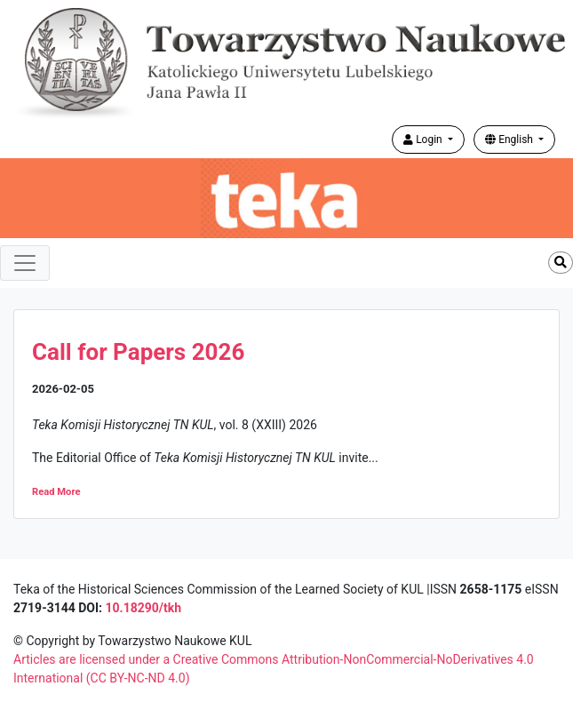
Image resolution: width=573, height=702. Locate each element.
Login (424, 139)
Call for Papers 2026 (138, 352)
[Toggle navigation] (25, 263)
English (510, 139)
